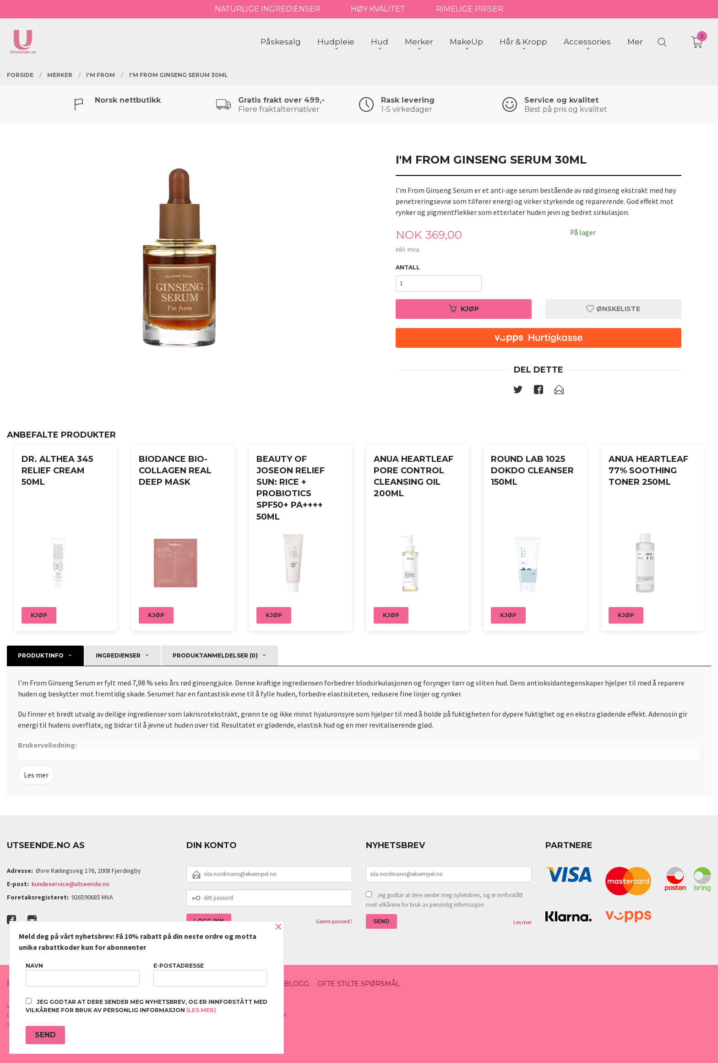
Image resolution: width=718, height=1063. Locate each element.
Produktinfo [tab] (41, 655)
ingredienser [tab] (118, 655)
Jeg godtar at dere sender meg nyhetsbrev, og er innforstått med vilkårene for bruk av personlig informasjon (444, 900)
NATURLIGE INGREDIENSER (267, 9)
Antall (408, 267)
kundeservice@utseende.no (70, 884)
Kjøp (464, 309)
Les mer (36, 774)
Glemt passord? (334, 921)
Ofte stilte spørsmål (358, 984)
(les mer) (201, 1010)
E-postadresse (210, 974)
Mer (635, 41)
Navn (83, 974)
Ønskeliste (613, 309)
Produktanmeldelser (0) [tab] (215, 655)
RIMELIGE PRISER (469, 9)
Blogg (296, 984)
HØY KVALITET (378, 9)
